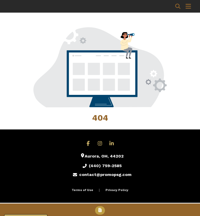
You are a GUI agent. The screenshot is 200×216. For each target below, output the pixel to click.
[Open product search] (178, 6)
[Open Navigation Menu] (188, 6)
